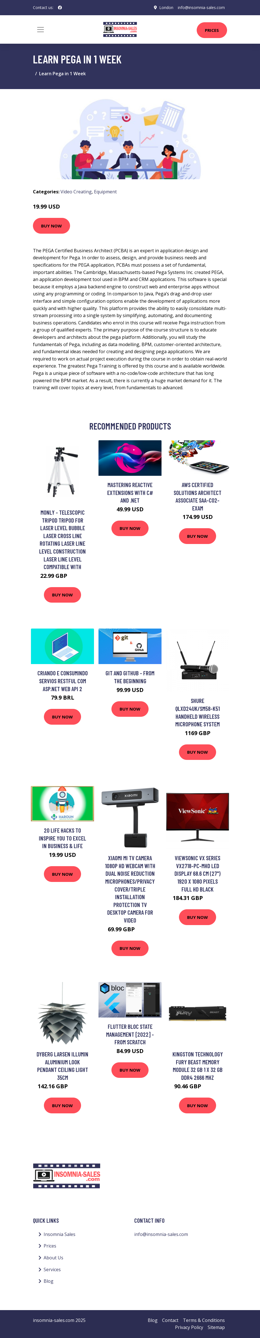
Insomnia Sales (59, 1234)
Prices (212, 30)
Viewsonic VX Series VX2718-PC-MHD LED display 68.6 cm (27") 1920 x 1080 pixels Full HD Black (197, 873)
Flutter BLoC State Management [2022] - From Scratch (130, 1034)
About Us (53, 1258)
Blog (48, 1281)
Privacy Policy (189, 1327)
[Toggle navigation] (40, 29)
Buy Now (51, 226)
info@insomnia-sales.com (201, 7)
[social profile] (60, 7)
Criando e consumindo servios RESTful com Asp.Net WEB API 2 (62, 680)
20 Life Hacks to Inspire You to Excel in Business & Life (62, 838)
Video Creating (76, 192)
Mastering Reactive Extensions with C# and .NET (130, 492)
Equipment (105, 192)
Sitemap (216, 1327)
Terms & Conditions (204, 1320)
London (166, 7)
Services (52, 1269)
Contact (170, 1320)
